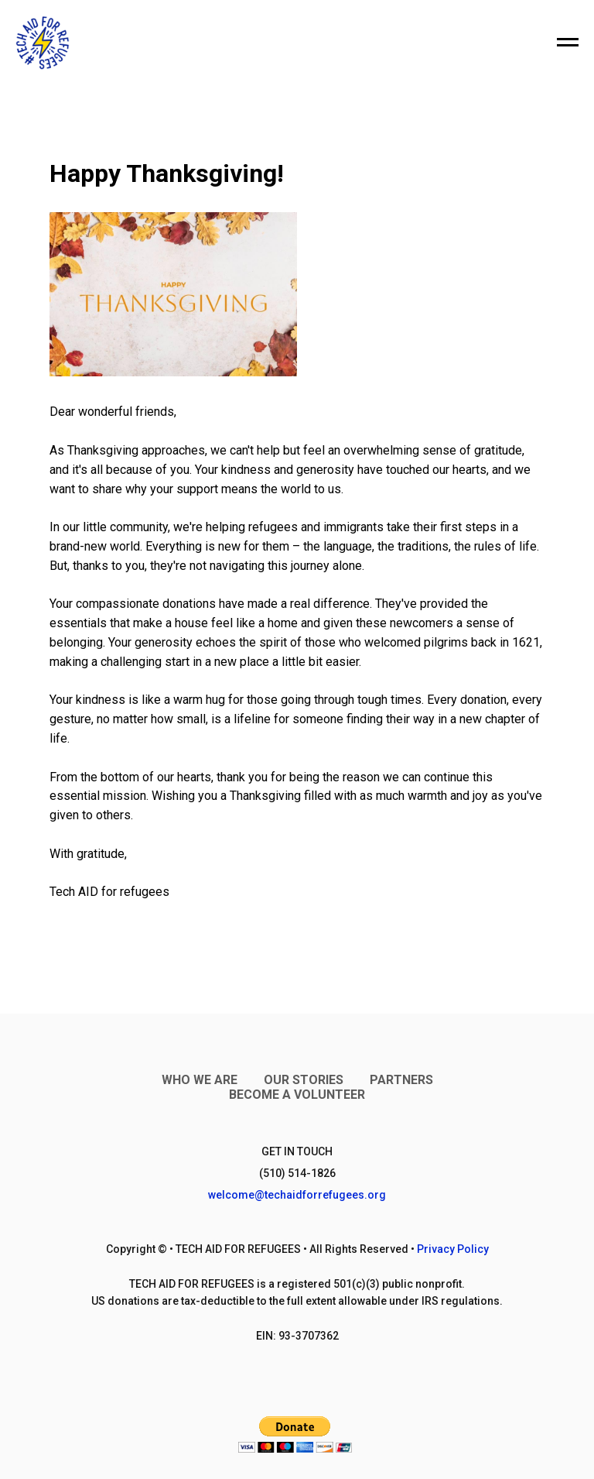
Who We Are (199, 1079)
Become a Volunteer (297, 1094)
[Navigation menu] (568, 42)
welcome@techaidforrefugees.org (297, 1195)
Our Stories (303, 1079)
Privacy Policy (453, 1249)
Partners (401, 1079)
